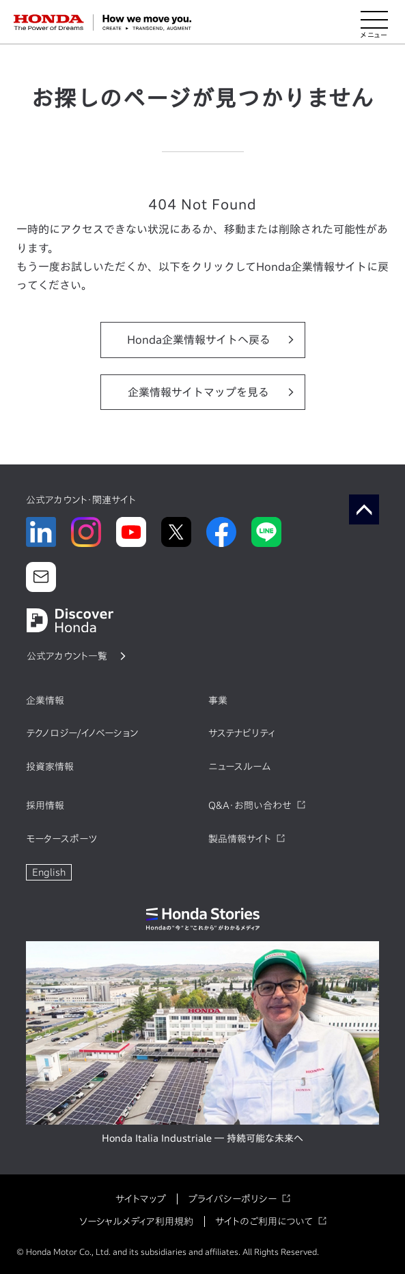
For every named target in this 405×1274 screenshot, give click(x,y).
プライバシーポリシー (232, 1199)
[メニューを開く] (374, 22)
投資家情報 (50, 766)
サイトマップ (140, 1199)
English (49, 872)
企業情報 (45, 700)
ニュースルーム (239, 766)
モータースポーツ (61, 839)
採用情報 (45, 805)
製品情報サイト (239, 839)
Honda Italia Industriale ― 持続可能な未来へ (202, 1138)
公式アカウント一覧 (67, 656)
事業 (217, 700)
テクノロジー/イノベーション (82, 733)
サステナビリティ (241, 733)
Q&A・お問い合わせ (250, 805)
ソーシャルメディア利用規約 (136, 1221)
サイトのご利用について (264, 1221)
